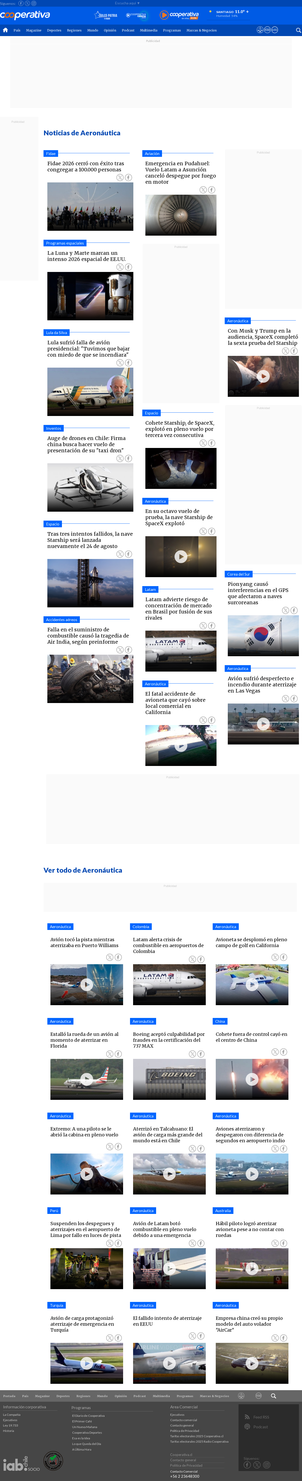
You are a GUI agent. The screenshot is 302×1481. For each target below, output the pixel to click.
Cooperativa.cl (181, 1455)
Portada (9, 1396)
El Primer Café (82, 1421)
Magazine (33, 30)
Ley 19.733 (10, 1425)
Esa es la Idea (81, 1438)
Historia (8, 1431)
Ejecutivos (10, 1420)
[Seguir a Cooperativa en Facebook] (21, 3)
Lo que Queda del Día (86, 1444)
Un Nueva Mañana (84, 1427)
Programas (172, 30)
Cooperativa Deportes (87, 1432)
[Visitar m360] (267, 34)
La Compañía (11, 1415)
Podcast (128, 30)
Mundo (92, 30)
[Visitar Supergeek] (274, 34)
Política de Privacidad (184, 1431)
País (17, 30)
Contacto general (182, 1425)
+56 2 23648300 (184, 1476)
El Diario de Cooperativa (88, 1416)
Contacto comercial (183, 1420)
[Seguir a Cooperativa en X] (27, 3)
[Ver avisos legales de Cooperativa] (260, 34)
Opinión (110, 30)
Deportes (54, 30)
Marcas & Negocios (202, 30)
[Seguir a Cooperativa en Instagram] (33, 3)
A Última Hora (81, 1449)
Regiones (74, 30)
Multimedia (148, 30)
